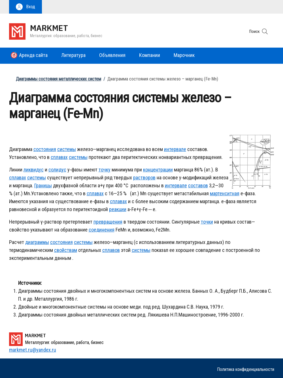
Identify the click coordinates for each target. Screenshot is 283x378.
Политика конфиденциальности (245, 369)
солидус (57, 170)
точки (207, 222)
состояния (44, 149)
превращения (107, 222)
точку (104, 170)
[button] (25, 7)
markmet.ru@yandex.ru (32, 350)
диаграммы (37, 242)
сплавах (59, 157)
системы (66, 149)
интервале (175, 149)
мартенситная (224, 193)
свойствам (65, 250)
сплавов (111, 250)
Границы (43, 185)
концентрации (158, 170)
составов (198, 185)
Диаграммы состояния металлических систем (58, 79)
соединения (101, 230)
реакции (117, 209)
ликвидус (34, 170)
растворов (144, 177)
